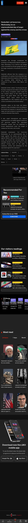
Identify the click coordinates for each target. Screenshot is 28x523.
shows (20, 521)
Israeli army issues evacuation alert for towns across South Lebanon (20, 410)
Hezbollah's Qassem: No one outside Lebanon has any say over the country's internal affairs (7, 362)
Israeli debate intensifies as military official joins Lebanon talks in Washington (19, 257)
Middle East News (14, 196)
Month (24, 337)
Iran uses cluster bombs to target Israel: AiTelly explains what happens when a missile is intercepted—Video (6, 308)
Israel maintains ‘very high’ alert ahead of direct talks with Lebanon (19, 287)
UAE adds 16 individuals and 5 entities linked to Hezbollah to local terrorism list (17, 199)
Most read (8, 332)
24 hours (5, 337)
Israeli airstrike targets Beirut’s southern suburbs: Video (20, 307)
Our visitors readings (11, 249)
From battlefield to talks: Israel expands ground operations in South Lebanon (7, 386)
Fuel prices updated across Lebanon (20, 362)
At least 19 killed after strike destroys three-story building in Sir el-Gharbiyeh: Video (14, 307)
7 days (15, 337)
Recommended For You (12, 191)
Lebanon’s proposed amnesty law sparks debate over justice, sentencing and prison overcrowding (18, 208)
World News (4, 300)
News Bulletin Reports (15, 203)
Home (3, 521)
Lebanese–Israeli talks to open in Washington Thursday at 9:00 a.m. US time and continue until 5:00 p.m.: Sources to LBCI (6, 410)
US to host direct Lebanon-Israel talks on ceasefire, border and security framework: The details (19, 267)
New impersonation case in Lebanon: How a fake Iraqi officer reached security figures (19, 277)
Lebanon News (13, 300)
